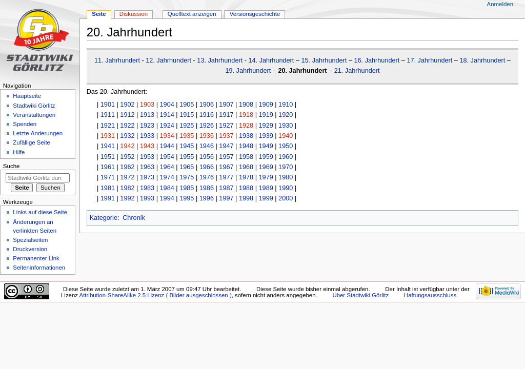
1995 (186, 198)
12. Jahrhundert (168, 60)
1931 (107, 135)
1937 (226, 135)
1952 (127, 156)
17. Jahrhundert (429, 60)
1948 (246, 146)
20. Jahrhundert (302, 70)
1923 (147, 125)
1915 (186, 114)
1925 (186, 125)
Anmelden (500, 4)
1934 (167, 135)
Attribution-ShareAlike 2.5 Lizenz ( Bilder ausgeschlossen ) (155, 295)
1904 (167, 104)
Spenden (24, 124)
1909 (266, 104)
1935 (186, 135)
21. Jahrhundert (357, 70)
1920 (285, 114)
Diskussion (133, 14)
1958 (246, 156)
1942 (127, 146)
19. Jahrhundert (248, 70)
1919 (266, 114)
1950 (285, 146)
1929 (266, 125)
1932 (127, 135)
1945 (186, 146)
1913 (147, 114)
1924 (167, 125)
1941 (107, 146)
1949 (266, 146)
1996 (206, 198)
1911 (107, 114)
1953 (147, 156)
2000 (285, 198)
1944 (167, 146)
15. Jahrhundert (324, 60)
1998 (246, 198)
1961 (107, 167)
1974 (167, 177)
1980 (285, 177)
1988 (246, 188)
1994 (167, 198)
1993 (147, 198)
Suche (11, 166)
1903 (147, 104)
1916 (206, 114)
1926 (206, 125)
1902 (127, 104)
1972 (127, 177)
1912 (127, 114)
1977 (226, 177)
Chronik (134, 217)
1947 (226, 146)
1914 (167, 114)
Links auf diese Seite (40, 212)
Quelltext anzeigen (192, 14)
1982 (127, 188)
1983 (147, 188)
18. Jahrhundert (482, 60)
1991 (107, 198)
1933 (147, 135)
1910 (285, 104)
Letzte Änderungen (38, 133)
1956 (206, 156)
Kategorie (103, 217)
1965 (186, 167)
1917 (226, 114)
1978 (246, 177)
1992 (127, 198)
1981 (107, 188)
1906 (206, 104)
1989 (266, 188)
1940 (285, 135)
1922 (127, 125)
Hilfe (19, 152)
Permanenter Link (36, 258)
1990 (285, 188)
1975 (186, 177)
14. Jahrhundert (271, 60)
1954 (167, 156)
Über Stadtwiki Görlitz (360, 295)
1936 (206, 135)
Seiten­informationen (39, 267)
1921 (107, 125)
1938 (246, 135)
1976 (206, 177)
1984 (167, 188)
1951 (107, 156)
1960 (285, 156)
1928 (246, 125)
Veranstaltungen (34, 115)
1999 (266, 198)
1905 (186, 104)
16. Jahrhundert (376, 60)
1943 (147, 146)
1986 (206, 188)
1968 (246, 167)
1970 (285, 167)
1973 (147, 177)
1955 (186, 156)
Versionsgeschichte (255, 14)
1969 (266, 167)
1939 (266, 135)
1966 (206, 167)
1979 (266, 177)
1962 (127, 167)
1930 (285, 125)
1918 (246, 114)
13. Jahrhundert (220, 60)
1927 (226, 125)
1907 (226, 104)
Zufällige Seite (31, 142)
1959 (266, 156)
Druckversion (30, 249)
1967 (226, 167)
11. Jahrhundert (117, 60)
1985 (186, 188)
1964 (167, 167)
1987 (226, 188)
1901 (107, 104)
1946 (206, 146)
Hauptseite (27, 96)
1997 (226, 198)
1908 (246, 104)
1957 (226, 156)
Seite (99, 14)
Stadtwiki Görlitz (34, 105)
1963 (147, 167)
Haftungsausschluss (430, 295)
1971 (107, 177)
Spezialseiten (30, 240)
